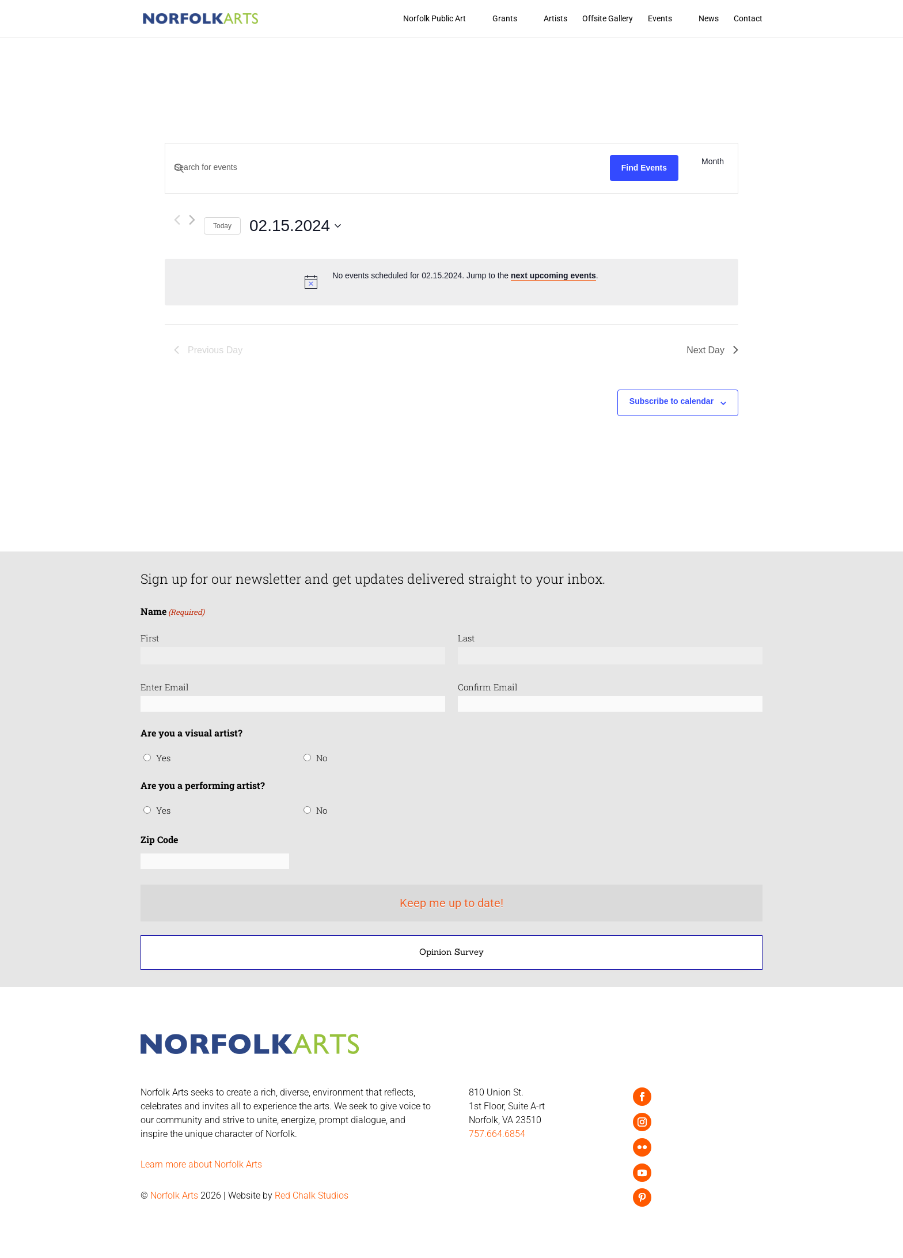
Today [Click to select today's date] (222, 226)
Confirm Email (488, 687)
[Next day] (192, 219)
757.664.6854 (497, 1133)
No (321, 758)
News (709, 18)
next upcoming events (553, 275)
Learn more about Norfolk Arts (201, 1164)
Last (466, 638)
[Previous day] (177, 219)
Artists (555, 18)
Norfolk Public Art (434, 18)
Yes (163, 758)
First (150, 638)
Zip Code (159, 839)
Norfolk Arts (174, 1195)
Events (660, 18)
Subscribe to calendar (671, 401)
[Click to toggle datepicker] (295, 225)
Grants (504, 18)
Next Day (712, 350)
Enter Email (165, 687)
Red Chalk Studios (311, 1195)
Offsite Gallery (607, 18)
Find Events (644, 167)
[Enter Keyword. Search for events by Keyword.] (387, 167)
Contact (748, 18)
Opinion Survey (451, 951)
